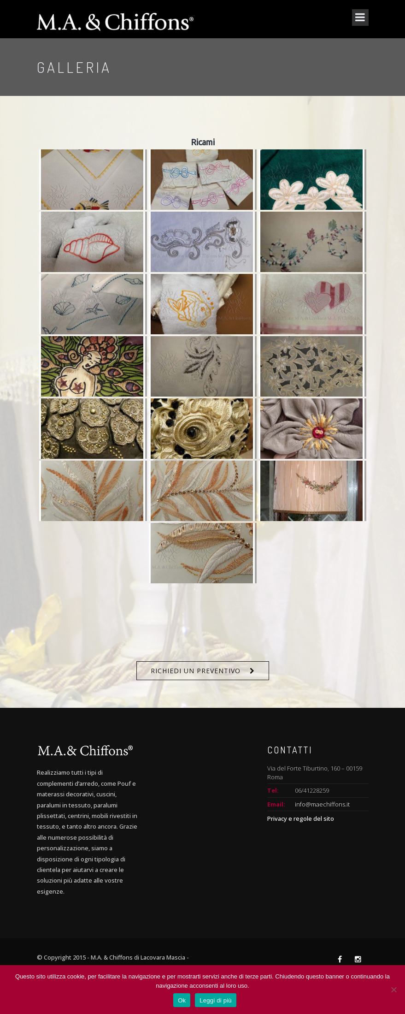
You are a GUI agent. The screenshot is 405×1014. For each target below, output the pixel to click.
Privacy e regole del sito (300, 818)
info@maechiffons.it (322, 804)
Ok (182, 1000)
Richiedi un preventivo (196, 670)
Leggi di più (216, 1000)
